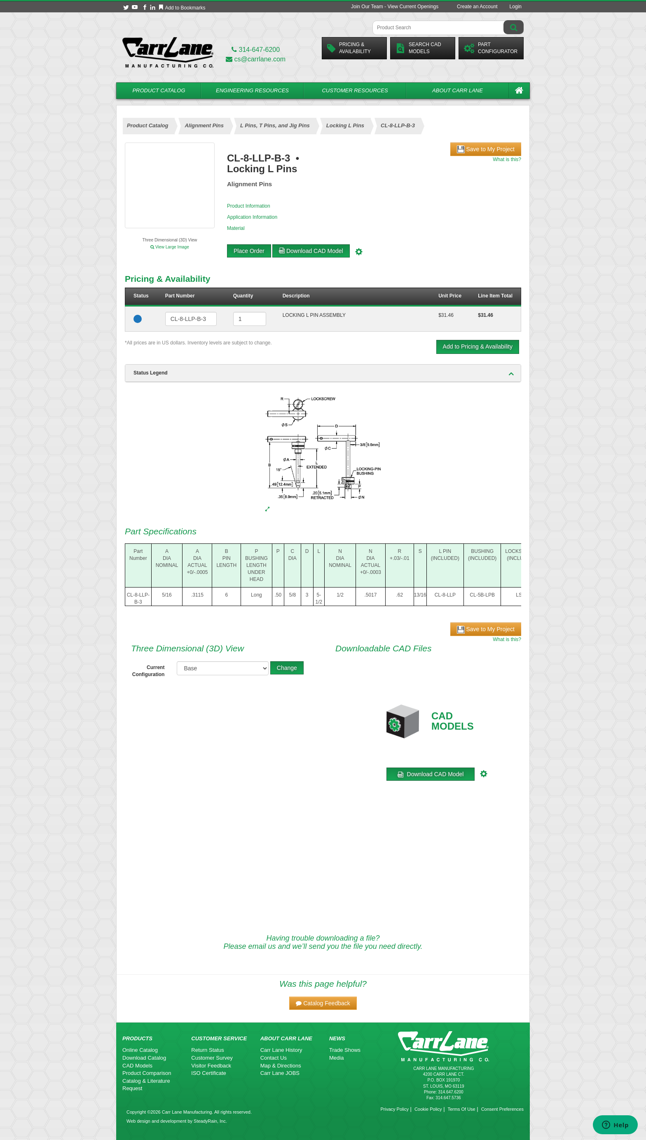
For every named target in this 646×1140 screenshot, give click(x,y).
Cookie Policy (428, 1109)
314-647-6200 (256, 49)
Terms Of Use (461, 1109)
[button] (323, 1003)
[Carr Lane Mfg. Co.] (167, 52)
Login (516, 6)
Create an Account (477, 6)
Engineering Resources (252, 90)
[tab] (323, 373)
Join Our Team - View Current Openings (394, 6)
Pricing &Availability (349, 48)
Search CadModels (418, 48)
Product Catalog (158, 90)
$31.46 (446, 315)
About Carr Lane (457, 90)
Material (236, 228)
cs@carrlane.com (256, 59)
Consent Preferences (502, 1109)
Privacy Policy (394, 1109)
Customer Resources (355, 90)
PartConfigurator (490, 48)
